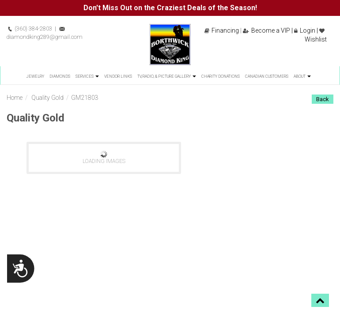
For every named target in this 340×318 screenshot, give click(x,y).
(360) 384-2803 (29, 28)
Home (15, 97)
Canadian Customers (266, 76)
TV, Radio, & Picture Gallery (166, 76)
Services (87, 76)
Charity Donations (220, 76)
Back (322, 99)
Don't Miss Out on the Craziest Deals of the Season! (170, 8)
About (302, 76)
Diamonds (59, 76)
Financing (221, 30)
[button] (320, 300)
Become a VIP (266, 30)
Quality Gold (47, 97)
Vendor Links (118, 76)
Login (304, 30)
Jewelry (35, 76)
